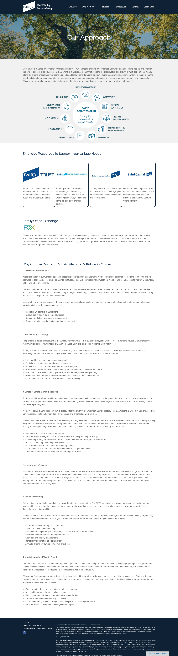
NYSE (79, 651)
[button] (72, 7)
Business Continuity (116, 655)
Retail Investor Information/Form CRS (78, 655)
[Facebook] (24, 632)
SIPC (85, 651)
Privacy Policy (94, 655)
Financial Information (104, 655)
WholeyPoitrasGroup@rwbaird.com (38, 628)
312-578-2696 (35, 626)
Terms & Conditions (61, 655)
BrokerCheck (95, 624)
